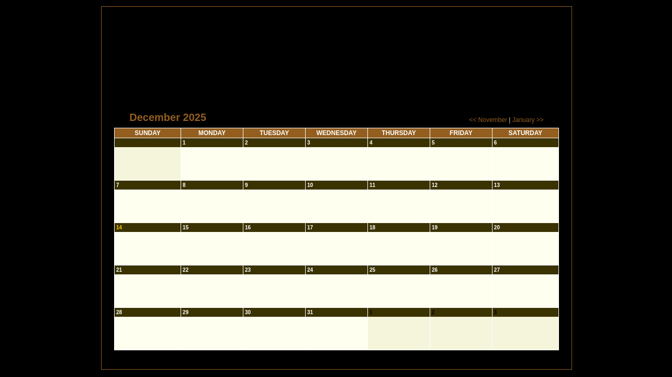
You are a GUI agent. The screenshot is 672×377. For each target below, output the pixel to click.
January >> (528, 120)
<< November (488, 120)
